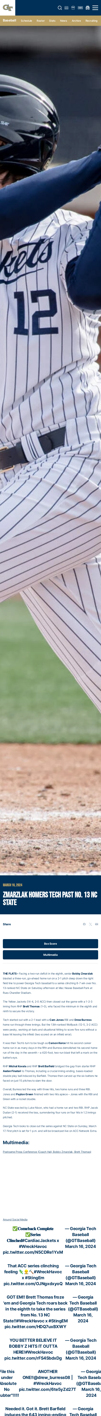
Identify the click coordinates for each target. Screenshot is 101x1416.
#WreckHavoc (33, 1246)
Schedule (26, 20)
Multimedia (50, 954)
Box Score (50, 943)
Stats (52, 20)
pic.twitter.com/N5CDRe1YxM (33, 1252)
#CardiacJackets (39, 1240)
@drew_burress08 (52, 1377)
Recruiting (92, 20)
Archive (76, 20)
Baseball (9, 20)
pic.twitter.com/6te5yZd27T (47, 1389)
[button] (60, 8)
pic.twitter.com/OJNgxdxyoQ (33, 1283)
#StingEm (34, 1277)
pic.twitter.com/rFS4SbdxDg (33, 1358)
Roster (40, 20)
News (63, 20)
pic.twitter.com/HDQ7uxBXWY (35, 1326)
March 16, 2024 (80, 1246)
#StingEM (58, 1320)
